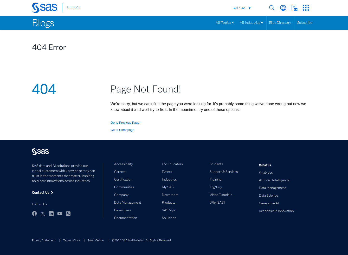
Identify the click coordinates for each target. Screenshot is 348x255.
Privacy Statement (44, 240)
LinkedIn (51, 213)
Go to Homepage (122, 130)
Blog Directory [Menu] (280, 22)
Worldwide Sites (283, 8)
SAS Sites (306, 8)
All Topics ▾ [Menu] (225, 22)
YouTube (59, 213)
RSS (68, 213)
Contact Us (294, 8)
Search (272, 8)
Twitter (42, 213)
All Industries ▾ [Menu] (251, 22)
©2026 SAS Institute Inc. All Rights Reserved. (142, 240)
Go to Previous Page (124, 122)
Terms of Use (71, 240)
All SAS (239, 8)
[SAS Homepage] (47, 8)
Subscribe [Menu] (304, 22)
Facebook (34, 213)
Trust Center (96, 240)
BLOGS (73, 8)
